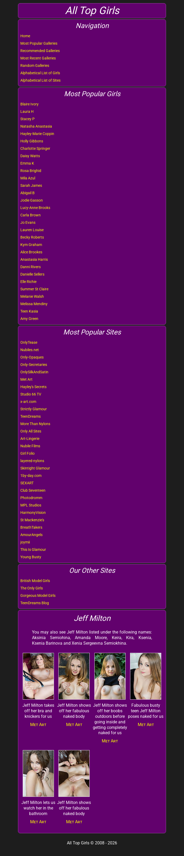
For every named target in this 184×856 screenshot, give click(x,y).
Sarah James (31, 185)
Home (25, 36)
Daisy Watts (30, 156)
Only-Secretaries (33, 364)
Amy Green (29, 319)
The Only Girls (31, 588)
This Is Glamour (33, 549)
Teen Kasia (29, 311)
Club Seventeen (32, 490)
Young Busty (30, 557)
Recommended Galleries (40, 51)
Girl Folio (27, 453)
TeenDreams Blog (34, 603)
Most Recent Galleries (38, 58)
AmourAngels (31, 535)
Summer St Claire (34, 289)
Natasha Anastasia (36, 126)
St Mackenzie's (32, 520)
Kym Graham (31, 245)
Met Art (26, 379)
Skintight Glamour (35, 468)
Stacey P (27, 119)
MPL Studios (30, 505)
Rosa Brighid (30, 171)
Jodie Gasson (31, 200)
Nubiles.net (29, 350)
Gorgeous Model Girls (38, 595)
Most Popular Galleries (38, 43)
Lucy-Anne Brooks (35, 208)
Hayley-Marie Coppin (37, 134)
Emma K (27, 163)
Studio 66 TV (30, 394)
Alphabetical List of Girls (40, 73)
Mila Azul (27, 178)
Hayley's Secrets (33, 387)
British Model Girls (35, 581)
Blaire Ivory (29, 104)
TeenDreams (30, 416)
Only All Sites (30, 431)
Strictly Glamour (33, 409)
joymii (25, 542)
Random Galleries (34, 65)
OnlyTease (28, 342)
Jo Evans (27, 222)
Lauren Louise (32, 230)
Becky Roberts (32, 237)
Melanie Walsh (32, 296)
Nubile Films (30, 446)
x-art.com (28, 401)
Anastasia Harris (34, 259)
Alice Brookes (31, 252)
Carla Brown (30, 215)
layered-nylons (32, 461)
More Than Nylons (35, 424)
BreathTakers (31, 527)
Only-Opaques (32, 357)
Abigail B (27, 193)
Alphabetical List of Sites (40, 80)
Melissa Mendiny (34, 304)
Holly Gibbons (31, 141)
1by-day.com (31, 475)
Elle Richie (28, 282)
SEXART (27, 483)
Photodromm (31, 498)
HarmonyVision (33, 512)
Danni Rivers (30, 267)
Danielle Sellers (32, 274)
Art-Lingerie (29, 438)
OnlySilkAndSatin (34, 372)
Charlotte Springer (35, 148)
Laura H (27, 111)
